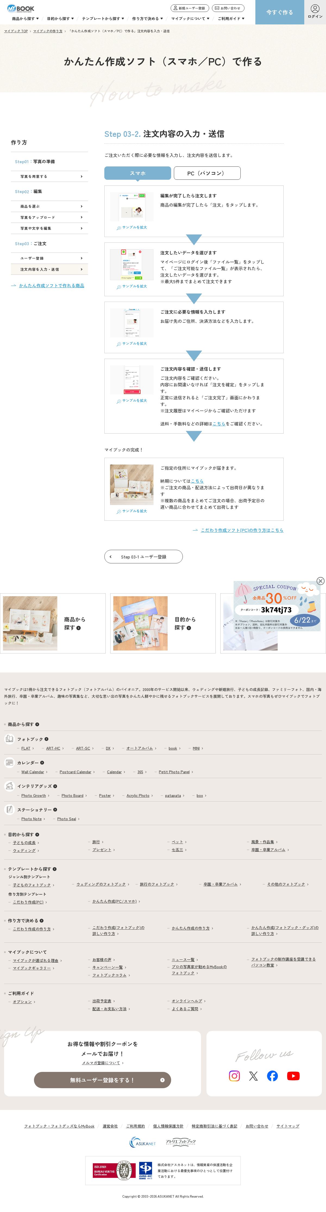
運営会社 (110, 1126)
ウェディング (24, 850)
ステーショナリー (34, 809)
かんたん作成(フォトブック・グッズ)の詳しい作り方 (285, 930)
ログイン (315, 16)
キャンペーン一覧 (107, 967)
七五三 (177, 849)
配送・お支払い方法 (109, 1008)
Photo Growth (33, 795)
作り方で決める (23, 920)
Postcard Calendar (75, 771)
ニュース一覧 (183, 959)
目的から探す (21, 834)
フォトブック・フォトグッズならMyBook (59, 1126)
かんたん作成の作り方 (191, 928)
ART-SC (83, 748)
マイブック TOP (16, 31)
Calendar (114, 771)
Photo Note (31, 818)
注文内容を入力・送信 (39, 269)
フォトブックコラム (109, 975)
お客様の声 (101, 959)
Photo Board (72, 795)
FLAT (25, 748)
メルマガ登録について (101, 1062)
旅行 (96, 841)
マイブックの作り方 (47, 31)
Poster (105, 795)
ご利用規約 (135, 1126)
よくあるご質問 (185, 1008)
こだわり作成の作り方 (32, 929)
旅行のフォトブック (157, 884)
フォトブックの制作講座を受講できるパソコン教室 (283, 962)
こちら (218, 423)
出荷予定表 (101, 1000)
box (200, 795)
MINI (196, 748)
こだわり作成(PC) (28, 902)
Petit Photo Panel (174, 771)
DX (108, 748)
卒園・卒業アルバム (268, 849)
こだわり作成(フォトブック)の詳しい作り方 (118, 930)
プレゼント (101, 849)
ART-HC (53, 748)
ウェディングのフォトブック (101, 884)
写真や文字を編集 (35, 228)
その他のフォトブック (286, 884)
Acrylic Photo (138, 795)
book (173, 748)
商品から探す (21, 724)
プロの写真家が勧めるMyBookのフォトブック (199, 969)
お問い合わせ (257, 1126)
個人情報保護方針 (168, 1126)
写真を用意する (34, 176)
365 (140, 771)
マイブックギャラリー (32, 968)
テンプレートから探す (29, 869)
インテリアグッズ (34, 786)
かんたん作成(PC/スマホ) (114, 901)
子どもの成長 (24, 842)
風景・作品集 (262, 841)
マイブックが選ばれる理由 (35, 960)
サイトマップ (288, 1126)
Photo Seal (66, 818)
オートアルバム (139, 748)
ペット (177, 841)
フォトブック (30, 739)
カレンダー (28, 762)
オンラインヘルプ (187, 1000)
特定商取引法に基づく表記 (214, 1126)
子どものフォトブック (32, 885)
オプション (22, 1001)
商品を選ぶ (30, 206)
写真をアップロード (37, 217)
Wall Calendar (32, 771)
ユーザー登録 (32, 258)
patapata (173, 795)
